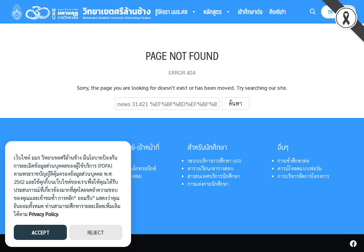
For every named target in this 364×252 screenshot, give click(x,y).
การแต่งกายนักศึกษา (208, 184)
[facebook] (353, 244)
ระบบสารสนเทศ (176, 28)
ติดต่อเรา (213, 28)
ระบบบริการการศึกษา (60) (214, 161)
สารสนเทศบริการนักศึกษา (214, 176)
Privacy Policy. (44, 214)
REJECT (95, 232)
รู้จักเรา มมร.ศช (176, 11)
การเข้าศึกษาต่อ (293, 161)
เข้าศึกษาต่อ (250, 11)
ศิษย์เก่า (277, 11)
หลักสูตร (217, 11)
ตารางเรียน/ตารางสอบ (211, 168)
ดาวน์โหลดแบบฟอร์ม (300, 168)
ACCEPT (40, 232)
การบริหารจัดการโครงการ (303, 176)
